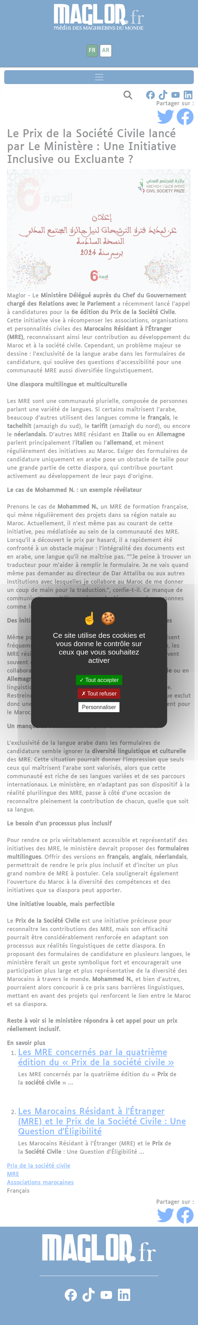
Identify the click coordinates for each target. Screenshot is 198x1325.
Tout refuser (99, 694)
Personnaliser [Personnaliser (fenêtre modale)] (99, 707)
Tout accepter (99, 680)
